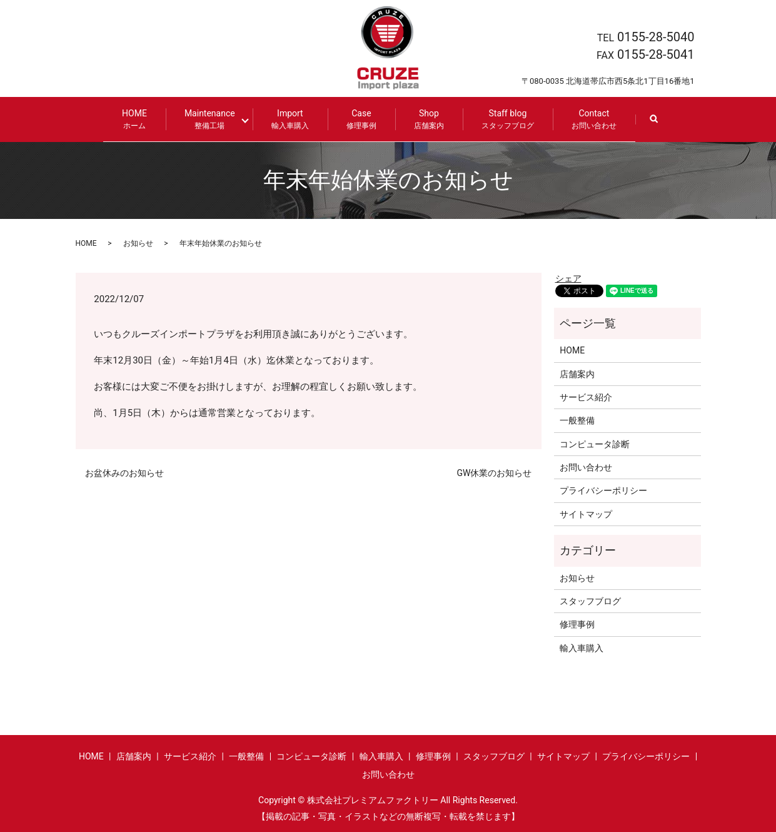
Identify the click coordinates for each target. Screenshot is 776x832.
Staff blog (503, 119)
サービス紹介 (586, 397)
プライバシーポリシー (603, 490)
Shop (425, 119)
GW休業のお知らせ (494, 472)
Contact (589, 119)
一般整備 (577, 420)
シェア (568, 277)
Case (357, 119)
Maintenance (214, 119)
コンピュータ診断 (595, 443)
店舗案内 (577, 373)
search (659, 124)
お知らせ (138, 242)
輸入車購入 (581, 647)
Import (286, 119)
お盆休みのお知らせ (124, 472)
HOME (138, 119)
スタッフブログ (590, 601)
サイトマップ (586, 514)
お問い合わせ (586, 467)
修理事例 (577, 624)
